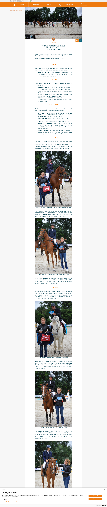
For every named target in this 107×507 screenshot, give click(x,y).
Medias (49, 4)
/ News (16, 10)
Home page (12, 10)
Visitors (22, 4)
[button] (22, 4)
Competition (36, 4)
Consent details (5, 502)
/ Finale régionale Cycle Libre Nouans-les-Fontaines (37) (16, 12)
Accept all (95, 495)
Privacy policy (15, 502)
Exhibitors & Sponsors (84, 4)
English (4, 489)
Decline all (95, 498)
